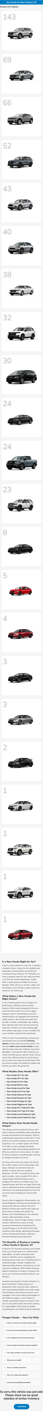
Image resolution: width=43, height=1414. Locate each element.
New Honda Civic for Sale (17, 1081)
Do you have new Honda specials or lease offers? (22, 1330)
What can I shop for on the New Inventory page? (21, 1323)
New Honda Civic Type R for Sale (20, 1111)
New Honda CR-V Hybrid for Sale (20, 1108)
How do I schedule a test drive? (16, 1368)
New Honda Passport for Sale (19, 1098)
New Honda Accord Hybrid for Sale (21, 1117)
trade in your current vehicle (20, 1046)
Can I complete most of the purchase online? (20, 1338)
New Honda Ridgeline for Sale (19, 1104)
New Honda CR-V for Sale (17, 1075)
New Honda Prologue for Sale (19, 1101)
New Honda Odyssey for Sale (19, 1094)
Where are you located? (14, 1360)
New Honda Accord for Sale (18, 1088)
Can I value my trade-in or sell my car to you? (20, 1353)
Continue (21, 1407)
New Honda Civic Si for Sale (18, 1091)
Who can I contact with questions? (17, 1375)
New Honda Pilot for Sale (17, 1085)
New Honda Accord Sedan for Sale (21, 1114)
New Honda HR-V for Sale (17, 1078)
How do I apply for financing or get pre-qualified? (22, 1345)
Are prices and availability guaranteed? (19, 1382)
